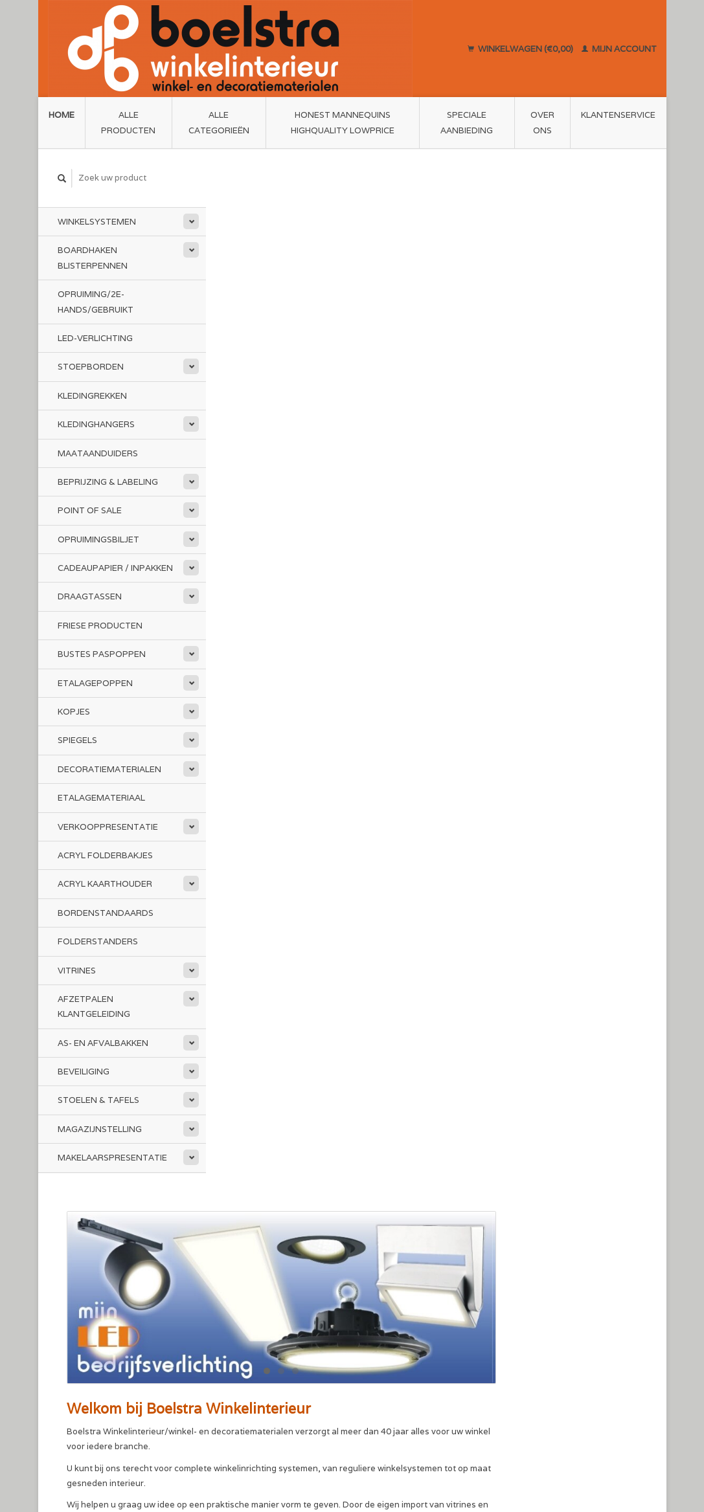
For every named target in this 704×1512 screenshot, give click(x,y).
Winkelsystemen (97, 221)
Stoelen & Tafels (98, 1100)
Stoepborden (91, 366)
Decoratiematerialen (109, 769)
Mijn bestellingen (548, 1278)
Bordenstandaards (105, 912)
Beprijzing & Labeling (108, 481)
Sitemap (377, 1292)
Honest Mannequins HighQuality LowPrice (342, 122)
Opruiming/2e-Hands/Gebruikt (95, 302)
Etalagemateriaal (101, 797)
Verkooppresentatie (108, 826)
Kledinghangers (96, 424)
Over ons (542, 122)
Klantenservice (618, 114)
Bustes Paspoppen (102, 654)
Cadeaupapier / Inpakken (115, 567)
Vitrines (77, 969)
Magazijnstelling (100, 1129)
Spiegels (77, 740)
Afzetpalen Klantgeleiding (94, 1006)
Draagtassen (90, 596)
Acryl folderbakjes (105, 855)
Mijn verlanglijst (545, 1309)
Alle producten (128, 122)
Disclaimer (241, 1293)
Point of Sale (90, 510)
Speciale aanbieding (466, 122)
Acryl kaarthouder (105, 883)
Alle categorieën (218, 122)
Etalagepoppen (95, 682)
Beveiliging (83, 1071)
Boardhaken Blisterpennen (93, 258)
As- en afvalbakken (103, 1043)
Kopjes (74, 711)
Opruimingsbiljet (98, 538)
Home (61, 114)
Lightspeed (228, 1455)
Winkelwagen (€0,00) (521, 48)
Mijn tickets (537, 1293)
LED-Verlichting (95, 338)
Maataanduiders (98, 452)
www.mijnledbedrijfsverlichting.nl (360, 577)
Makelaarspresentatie (112, 1157)
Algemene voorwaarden (268, 1278)
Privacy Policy (389, 1262)
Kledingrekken (92, 395)
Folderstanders (98, 941)
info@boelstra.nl (108, 1339)
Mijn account (619, 48)
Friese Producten (100, 625)
